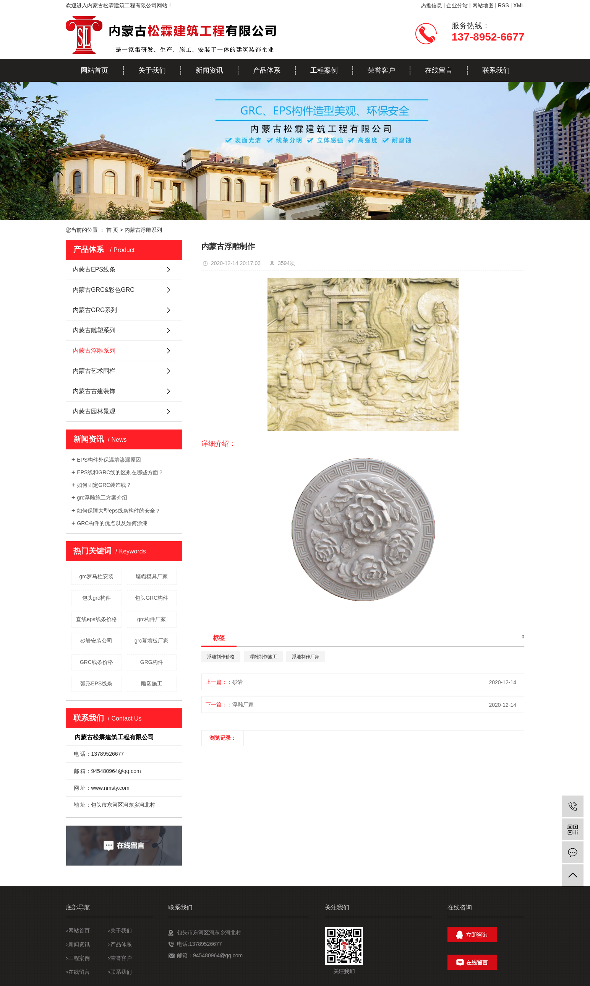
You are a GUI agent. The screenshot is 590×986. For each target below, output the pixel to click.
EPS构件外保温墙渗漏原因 (109, 460)
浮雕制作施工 (263, 656)
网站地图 (483, 5)
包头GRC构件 (151, 598)
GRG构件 (151, 662)
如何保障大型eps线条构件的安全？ (118, 511)
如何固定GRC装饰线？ (104, 485)
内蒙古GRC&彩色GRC (104, 289)
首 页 (112, 230)
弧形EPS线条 (96, 683)
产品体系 (266, 70)
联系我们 (496, 70)
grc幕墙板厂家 (152, 641)
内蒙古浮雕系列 (143, 230)
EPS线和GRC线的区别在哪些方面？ (120, 472)
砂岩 (237, 682)
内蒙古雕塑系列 (94, 330)
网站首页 (94, 70)
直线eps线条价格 (96, 619)
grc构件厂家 (151, 619)
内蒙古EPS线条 (94, 269)
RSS (503, 5)
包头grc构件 (96, 598)
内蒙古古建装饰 (94, 391)
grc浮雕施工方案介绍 (102, 498)
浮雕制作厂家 (305, 656)
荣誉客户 (381, 70)
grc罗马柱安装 (96, 576)
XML (518, 5)
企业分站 (457, 5)
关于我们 (152, 70)
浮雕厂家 (243, 704)
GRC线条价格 (96, 662)
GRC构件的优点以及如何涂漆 (112, 523)
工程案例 (324, 70)
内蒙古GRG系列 (95, 310)
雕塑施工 (151, 683)
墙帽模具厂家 (152, 576)
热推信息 (431, 5)
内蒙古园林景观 (94, 411)
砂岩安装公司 (96, 641)
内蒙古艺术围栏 (94, 371)
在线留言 (438, 70)
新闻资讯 (209, 70)
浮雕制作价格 (221, 656)
